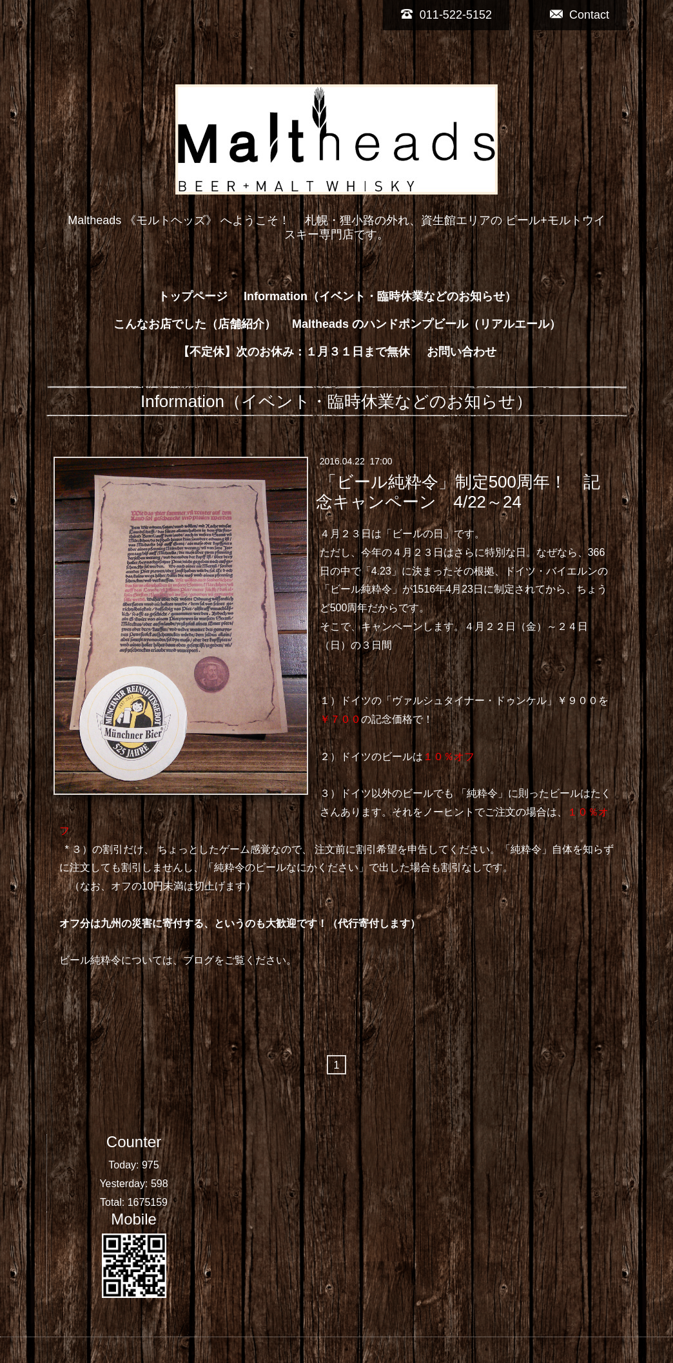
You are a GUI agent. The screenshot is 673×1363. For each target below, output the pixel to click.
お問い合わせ (461, 351)
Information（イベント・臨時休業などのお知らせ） (380, 296)
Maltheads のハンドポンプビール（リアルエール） (426, 324)
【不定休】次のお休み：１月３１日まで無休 (294, 351)
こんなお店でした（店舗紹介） (194, 324)
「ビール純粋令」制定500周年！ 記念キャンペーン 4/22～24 (458, 491)
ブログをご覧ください (234, 960)
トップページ (193, 296)
